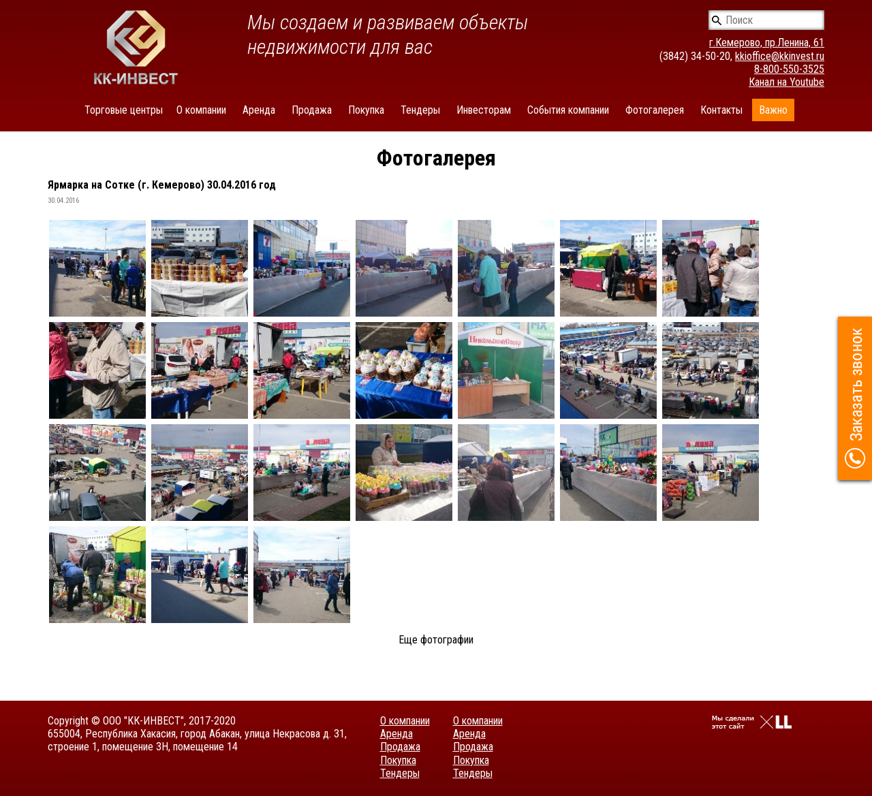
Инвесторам (483, 110)
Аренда (259, 110)
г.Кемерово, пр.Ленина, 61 (766, 42)
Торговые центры (123, 110)
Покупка (366, 110)
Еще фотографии (436, 639)
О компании (201, 110)
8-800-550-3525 (789, 69)
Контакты (721, 110)
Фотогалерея (654, 110)
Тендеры (420, 110)
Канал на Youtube (786, 82)
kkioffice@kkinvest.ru (779, 56)
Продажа (312, 110)
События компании (568, 110)
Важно (773, 110)
